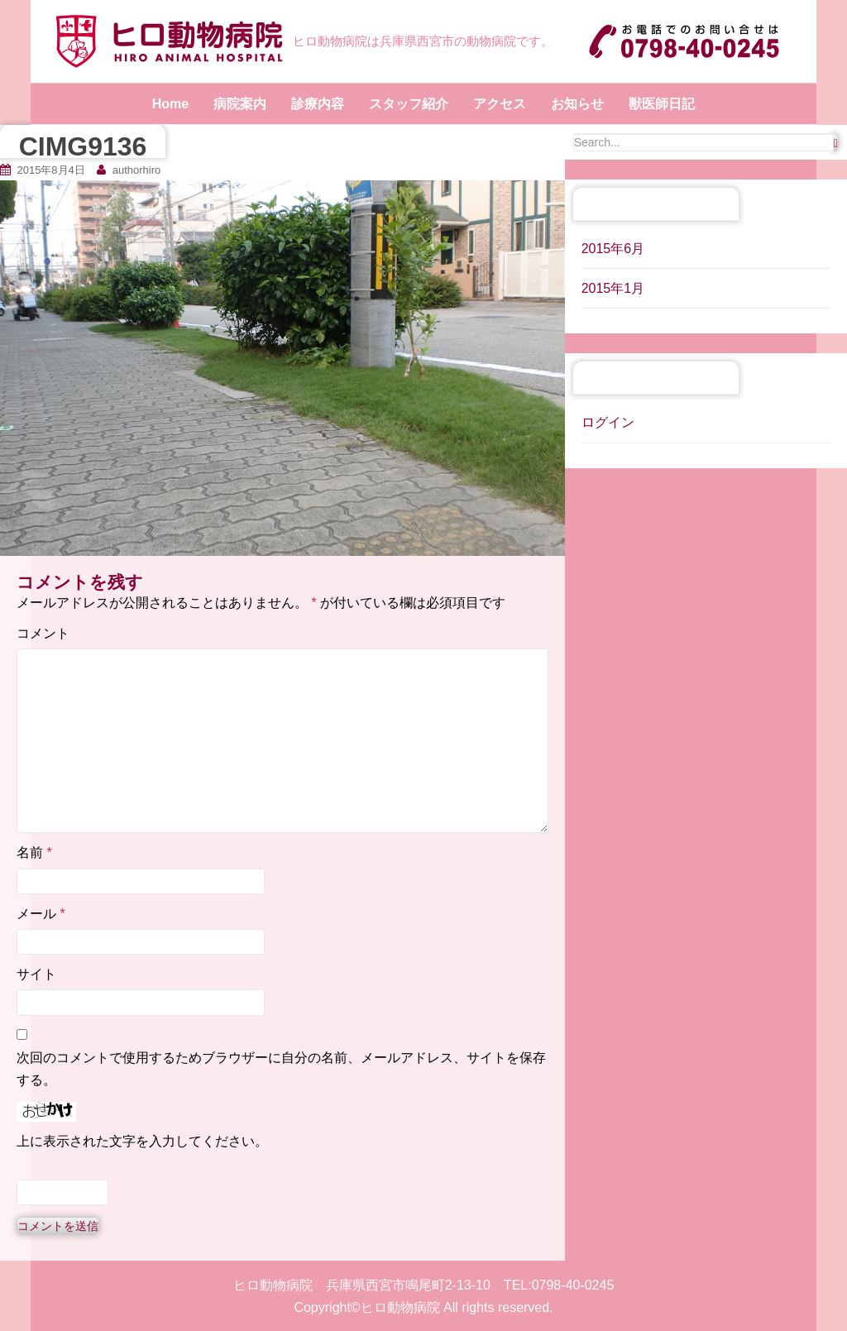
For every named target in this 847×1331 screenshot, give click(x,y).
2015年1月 (613, 288)
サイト (36, 974)
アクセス (499, 104)
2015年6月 (613, 249)
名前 (34, 852)
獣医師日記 (662, 104)
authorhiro (136, 170)
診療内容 (317, 104)
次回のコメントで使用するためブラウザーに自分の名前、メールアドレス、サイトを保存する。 (281, 1069)
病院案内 (239, 104)
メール (41, 914)
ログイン (607, 422)
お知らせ (577, 104)
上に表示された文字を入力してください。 (142, 1141)
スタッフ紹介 (408, 104)
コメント (43, 633)
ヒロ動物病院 (400, 1307)
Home (170, 104)
